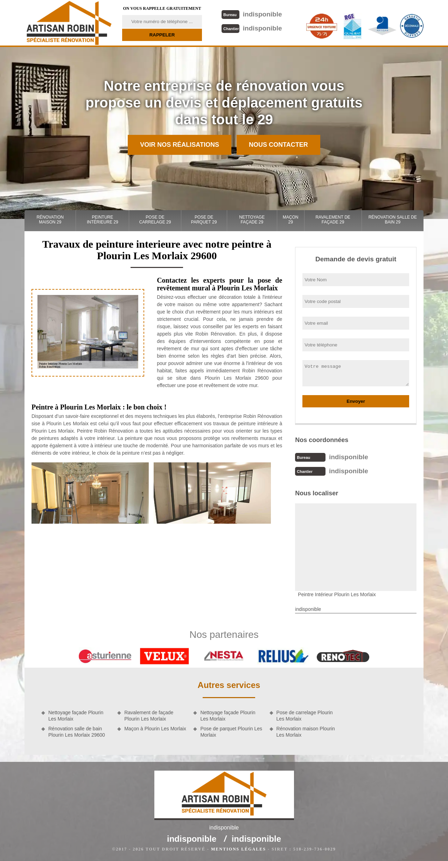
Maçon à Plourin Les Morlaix (155, 728)
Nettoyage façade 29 (252, 220)
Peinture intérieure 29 (102, 220)
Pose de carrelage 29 (155, 220)
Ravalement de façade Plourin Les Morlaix (148, 716)
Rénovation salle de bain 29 (393, 220)
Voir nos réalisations (179, 144)
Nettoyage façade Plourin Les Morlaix (75, 716)
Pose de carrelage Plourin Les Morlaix (304, 716)
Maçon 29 (291, 220)
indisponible (252, 14)
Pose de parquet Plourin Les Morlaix (231, 732)
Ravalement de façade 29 (332, 220)
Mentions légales (238, 849)
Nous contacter (278, 144)
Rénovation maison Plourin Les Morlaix (305, 732)
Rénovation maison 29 (50, 220)
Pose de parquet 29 (204, 220)
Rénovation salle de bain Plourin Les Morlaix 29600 (76, 732)
